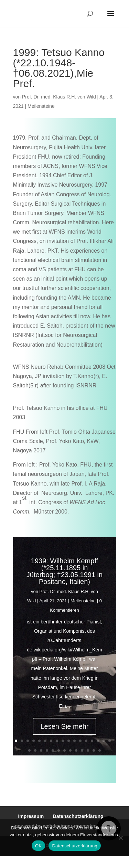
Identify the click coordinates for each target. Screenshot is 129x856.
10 (68, 741)
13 (86, 741)
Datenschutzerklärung (78, 816)
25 (70, 750)
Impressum (31, 816)
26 (76, 750)
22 (53, 750)
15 (98, 741)
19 (35, 750)
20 (41, 750)
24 (64, 750)
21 (47, 750)
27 (82, 750)
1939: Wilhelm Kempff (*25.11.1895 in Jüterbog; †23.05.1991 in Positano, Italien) (64, 574)
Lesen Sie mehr (64, 729)
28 (88, 750)
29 (94, 750)
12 (80, 741)
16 (104, 741)
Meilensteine (41, 106)
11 (74, 741)
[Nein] (120, 837)
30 (99, 750)
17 (109, 741)
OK (38, 845)
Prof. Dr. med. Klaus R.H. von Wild (59, 97)
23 (58, 750)
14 (92, 741)
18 (29, 750)
